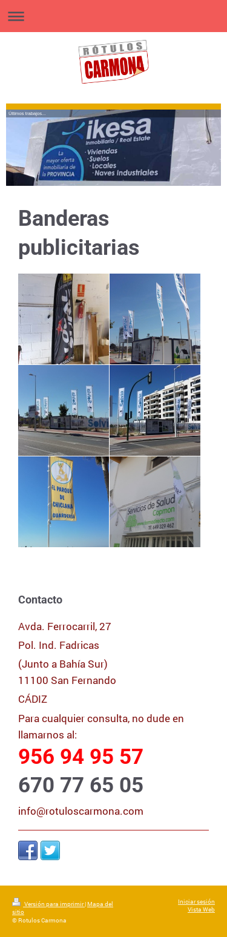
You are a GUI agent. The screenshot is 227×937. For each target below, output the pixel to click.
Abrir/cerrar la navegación (113, 16)
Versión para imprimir (48, 904)
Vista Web (201, 909)
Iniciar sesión (196, 902)
